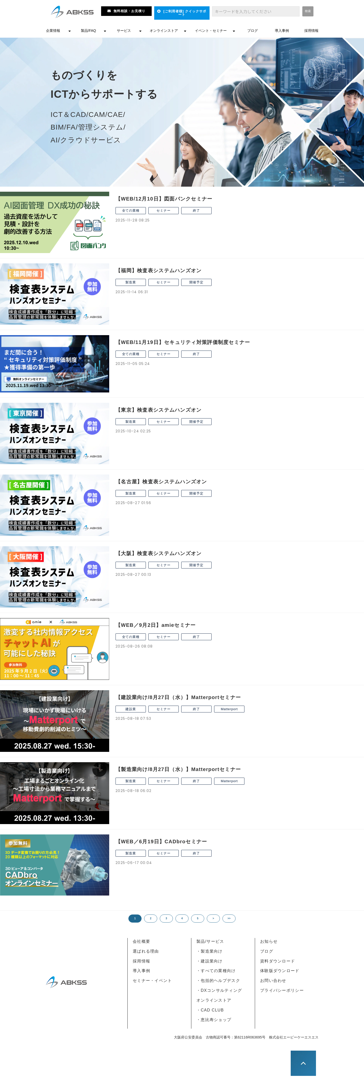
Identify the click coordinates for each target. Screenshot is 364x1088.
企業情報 (53, 31)
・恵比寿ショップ (213, 1020)
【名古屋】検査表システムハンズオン (161, 481)
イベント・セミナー (211, 31)
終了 (196, 210)
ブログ (252, 31)
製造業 (130, 282)
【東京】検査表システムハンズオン (158, 410)
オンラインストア (164, 31)
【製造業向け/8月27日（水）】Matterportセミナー (178, 769)
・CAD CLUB (210, 1010)
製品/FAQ (88, 31)
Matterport (229, 709)
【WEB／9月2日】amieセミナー (156, 625)
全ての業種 (131, 210)
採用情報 (311, 31)
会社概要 (141, 941)
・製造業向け (209, 951)
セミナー (163, 210)
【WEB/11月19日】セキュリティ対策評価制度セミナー (183, 342)
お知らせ (269, 941)
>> (229, 918)
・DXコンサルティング (219, 990)
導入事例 (282, 31)
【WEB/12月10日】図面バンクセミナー (164, 199)
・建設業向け (209, 961)
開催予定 (196, 282)
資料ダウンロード (277, 961)
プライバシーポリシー (282, 990)
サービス (124, 31)
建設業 (130, 709)
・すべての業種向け (216, 971)
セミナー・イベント (152, 980)
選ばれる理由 (146, 951)
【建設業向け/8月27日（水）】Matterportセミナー (178, 697)
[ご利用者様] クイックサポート (184, 12)
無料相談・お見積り (129, 11)
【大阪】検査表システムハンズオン (158, 553)
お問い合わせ (273, 980)
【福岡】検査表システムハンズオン (158, 270)
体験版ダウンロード (280, 971)
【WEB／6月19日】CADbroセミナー (161, 841)
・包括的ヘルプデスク (218, 980)
